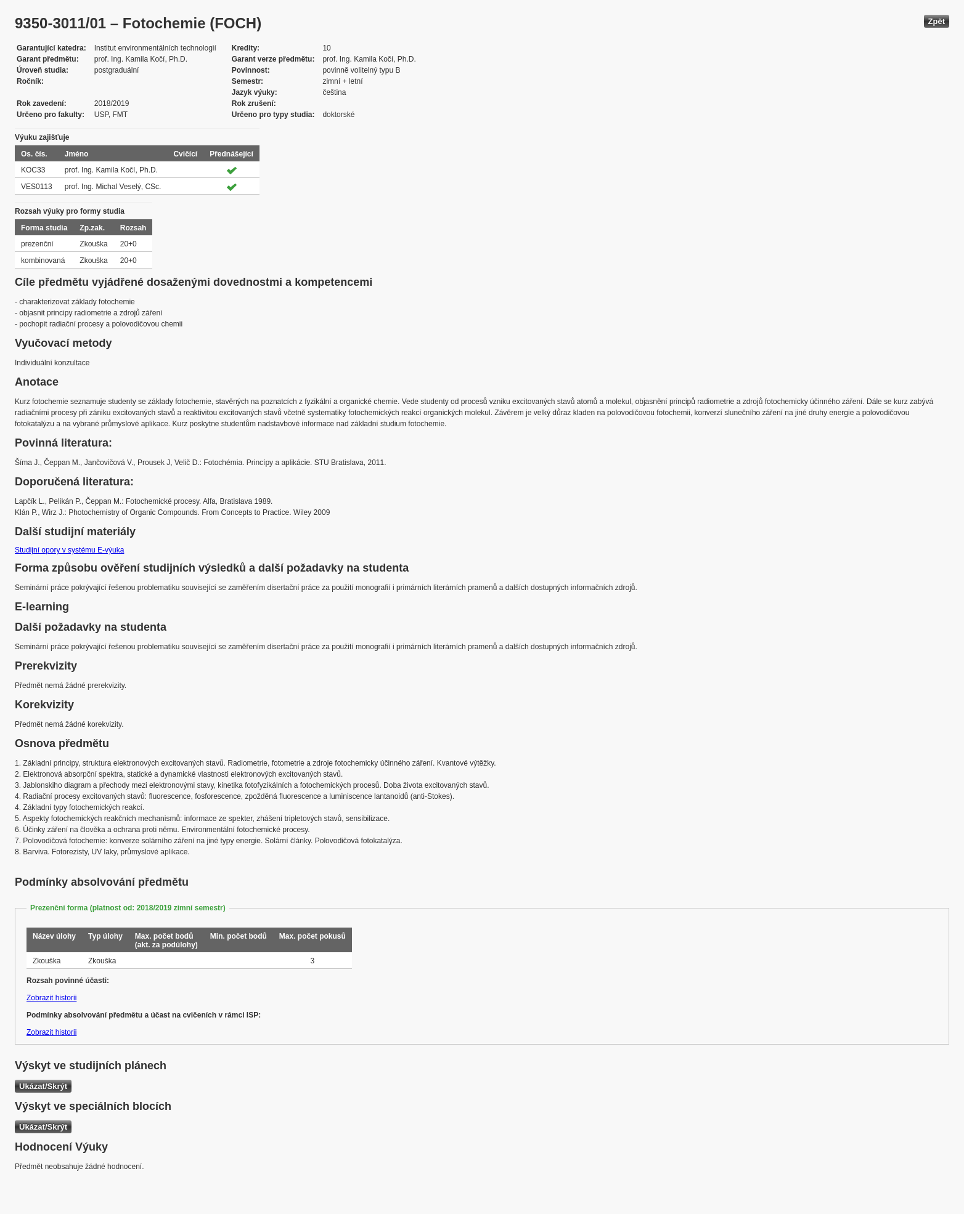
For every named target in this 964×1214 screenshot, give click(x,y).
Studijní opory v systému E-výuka (69, 550)
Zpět (936, 21)
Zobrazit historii (51, 997)
